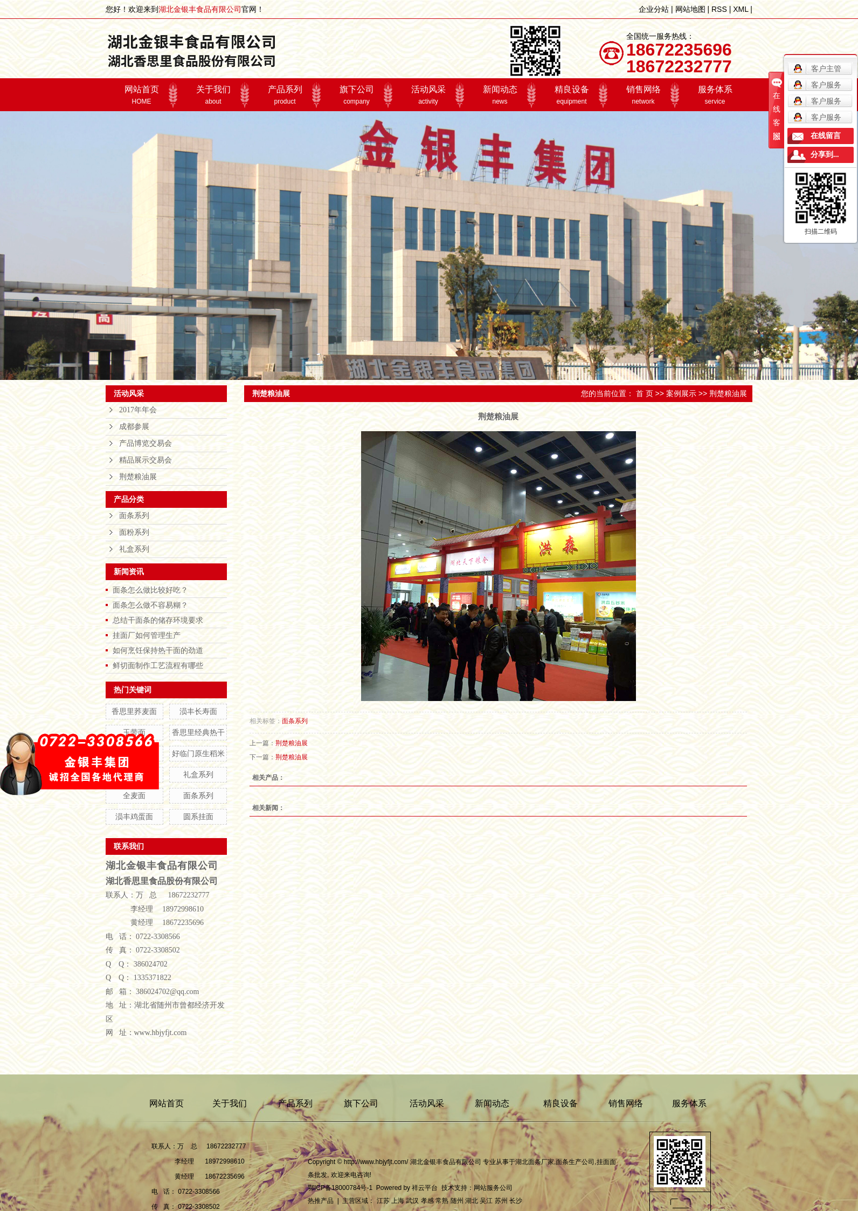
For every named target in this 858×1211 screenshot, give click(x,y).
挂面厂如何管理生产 (147, 635)
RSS (719, 9)
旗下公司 (356, 95)
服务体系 (715, 95)
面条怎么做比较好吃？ (150, 590)
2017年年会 (138, 410)
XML (740, 9)
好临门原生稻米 (198, 753)
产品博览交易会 (145, 443)
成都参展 (134, 427)
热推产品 (321, 1201)
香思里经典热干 (198, 732)
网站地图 (690, 9)
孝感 (427, 1201)
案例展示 (681, 393)
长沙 (515, 1201)
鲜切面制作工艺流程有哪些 (158, 665)
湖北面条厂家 (534, 1162)
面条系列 (134, 516)
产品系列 (285, 95)
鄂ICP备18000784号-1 (340, 1188)
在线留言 (826, 136)
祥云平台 (425, 1188)
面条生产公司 (575, 1162)
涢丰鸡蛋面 (134, 816)
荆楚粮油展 (138, 477)
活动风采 (428, 95)
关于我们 (213, 95)
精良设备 (571, 95)
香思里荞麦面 (134, 711)
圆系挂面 (198, 816)
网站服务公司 (493, 1188)
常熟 (441, 1201)
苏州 (501, 1201)
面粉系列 (134, 532)
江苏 (383, 1201)
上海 (397, 1201)
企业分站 (654, 9)
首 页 (644, 393)
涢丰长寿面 (198, 711)
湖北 (471, 1201)
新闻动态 (500, 95)
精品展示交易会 (145, 460)
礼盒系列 (134, 549)
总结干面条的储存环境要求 (158, 620)
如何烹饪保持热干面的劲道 (158, 650)
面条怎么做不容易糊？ (150, 605)
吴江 (486, 1201)
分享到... (825, 155)
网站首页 (141, 95)
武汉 (412, 1201)
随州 (457, 1201)
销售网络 (643, 95)
